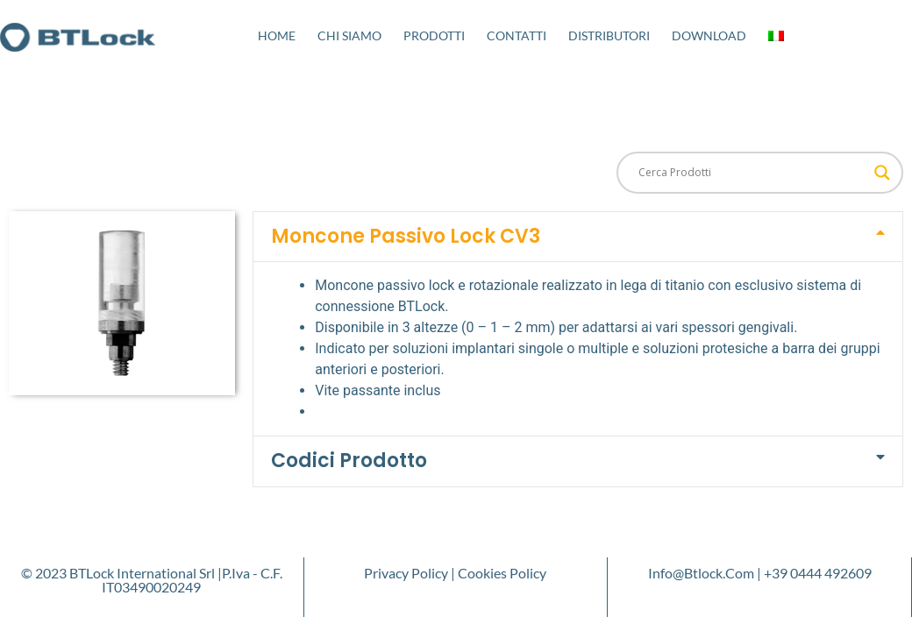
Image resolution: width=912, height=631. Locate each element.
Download (709, 35)
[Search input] (752, 172)
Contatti (516, 35)
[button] (577, 236)
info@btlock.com (701, 572)
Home (277, 35)
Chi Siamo (349, 35)
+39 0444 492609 (818, 572)
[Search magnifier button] (882, 172)
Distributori (609, 35)
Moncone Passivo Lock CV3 (405, 236)
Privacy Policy (406, 572)
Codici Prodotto (349, 460)
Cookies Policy (502, 572)
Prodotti (434, 35)
